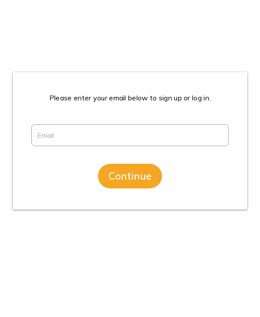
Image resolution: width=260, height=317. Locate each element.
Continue (130, 176)
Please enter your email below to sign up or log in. (130, 97)
